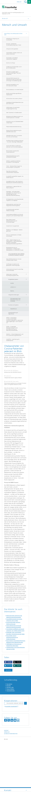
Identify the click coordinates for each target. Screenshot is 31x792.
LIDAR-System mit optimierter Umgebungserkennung (13, 108)
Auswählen (25, 749)
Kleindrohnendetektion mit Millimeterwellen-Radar (12, 85)
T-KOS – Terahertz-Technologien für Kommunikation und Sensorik (14, 167)
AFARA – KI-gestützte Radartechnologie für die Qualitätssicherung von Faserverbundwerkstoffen (12, 328)
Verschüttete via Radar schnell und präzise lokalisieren (14, 53)
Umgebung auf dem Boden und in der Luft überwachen (14, 67)
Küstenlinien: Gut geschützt (12, 226)
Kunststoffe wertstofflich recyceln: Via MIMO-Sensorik (14, 177)
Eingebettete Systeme (13, 279)
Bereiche (9, 731)
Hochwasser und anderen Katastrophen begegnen (12, 58)
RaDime (12, 291)
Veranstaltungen (11, 736)
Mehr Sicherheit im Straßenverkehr (14, 112)
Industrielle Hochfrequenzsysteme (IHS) (13, 34)
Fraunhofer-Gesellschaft (11, 752)
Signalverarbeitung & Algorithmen (13, 313)
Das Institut (9, 730)
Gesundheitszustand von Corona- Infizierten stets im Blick (13, 259)
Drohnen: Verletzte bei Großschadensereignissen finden (13, 44)
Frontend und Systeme (13, 305)
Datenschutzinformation (10, 779)
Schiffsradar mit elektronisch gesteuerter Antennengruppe (13, 265)
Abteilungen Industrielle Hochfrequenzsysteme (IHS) (12, 275)
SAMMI (12, 283)
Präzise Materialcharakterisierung (13, 126)
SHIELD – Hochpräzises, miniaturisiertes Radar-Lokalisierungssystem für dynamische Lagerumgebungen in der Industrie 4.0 (14, 320)
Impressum (6, 778)
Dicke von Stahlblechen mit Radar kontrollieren (13, 235)
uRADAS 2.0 (13, 287)
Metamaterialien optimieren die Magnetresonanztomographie (13, 205)
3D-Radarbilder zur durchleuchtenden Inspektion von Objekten (14, 200)
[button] (8, 708)
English (19, 1)
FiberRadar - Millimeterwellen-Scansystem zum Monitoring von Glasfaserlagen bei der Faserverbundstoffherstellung (13, 193)
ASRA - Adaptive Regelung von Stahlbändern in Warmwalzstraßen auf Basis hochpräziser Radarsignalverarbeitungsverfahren (14, 241)
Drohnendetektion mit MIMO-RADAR (14, 89)
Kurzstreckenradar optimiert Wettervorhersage (12, 210)
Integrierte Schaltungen (13, 294)
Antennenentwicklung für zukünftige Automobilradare (14, 270)
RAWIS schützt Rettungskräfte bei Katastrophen (13, 94)
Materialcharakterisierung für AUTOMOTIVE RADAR (13, 156)
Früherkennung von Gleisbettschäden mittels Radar (14, 122)
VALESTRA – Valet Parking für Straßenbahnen (12, 340)
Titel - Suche (25, 2)
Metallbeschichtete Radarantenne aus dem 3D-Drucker (14, 103)
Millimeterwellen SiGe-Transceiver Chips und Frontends (15, 300)
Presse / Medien (10, 735)
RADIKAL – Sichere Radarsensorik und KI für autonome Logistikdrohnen (14, 335)
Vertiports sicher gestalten (12, 48)
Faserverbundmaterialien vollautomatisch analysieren (12, 172)
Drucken (8, 716)
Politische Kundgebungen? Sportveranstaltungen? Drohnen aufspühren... (13, 73)
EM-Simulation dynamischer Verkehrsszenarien (12, 151)
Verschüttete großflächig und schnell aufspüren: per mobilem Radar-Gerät (14, 215)
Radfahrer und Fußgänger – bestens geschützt (14, 230)
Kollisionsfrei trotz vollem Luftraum (14, 98)
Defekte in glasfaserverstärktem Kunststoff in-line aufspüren (13, 161)
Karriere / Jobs (10, 733)
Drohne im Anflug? (10, 62)
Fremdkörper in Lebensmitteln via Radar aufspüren (13, 187)
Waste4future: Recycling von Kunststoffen (12, 39)
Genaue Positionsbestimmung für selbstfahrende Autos (13, 131)
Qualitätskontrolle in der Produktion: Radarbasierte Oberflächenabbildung (14, 182)
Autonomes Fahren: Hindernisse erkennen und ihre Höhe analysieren (14, 146)
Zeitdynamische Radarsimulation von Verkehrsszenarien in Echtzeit (14, 117)
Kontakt (6, 776)
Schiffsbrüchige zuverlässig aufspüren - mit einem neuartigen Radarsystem (14, 141)
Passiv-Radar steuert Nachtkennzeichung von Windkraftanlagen (11, 221)
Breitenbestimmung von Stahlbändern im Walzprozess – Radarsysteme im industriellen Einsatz (14, 249)
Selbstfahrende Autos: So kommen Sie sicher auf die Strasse (14, 136)
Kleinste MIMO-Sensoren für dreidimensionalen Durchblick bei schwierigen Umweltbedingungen (14, 79)
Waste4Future (13, 308)
